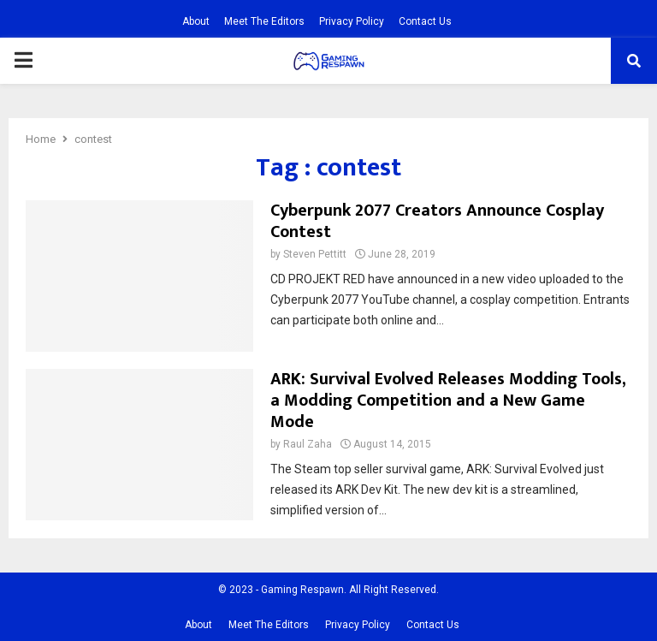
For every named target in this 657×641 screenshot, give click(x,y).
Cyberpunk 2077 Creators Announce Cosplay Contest (437, 221)
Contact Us (425, 21)
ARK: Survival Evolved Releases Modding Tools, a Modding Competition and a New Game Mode (447, 400)
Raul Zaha (307, 444)
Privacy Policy (351, 21)
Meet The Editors (264, 21)
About (196, 21)
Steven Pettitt (314, 254)
